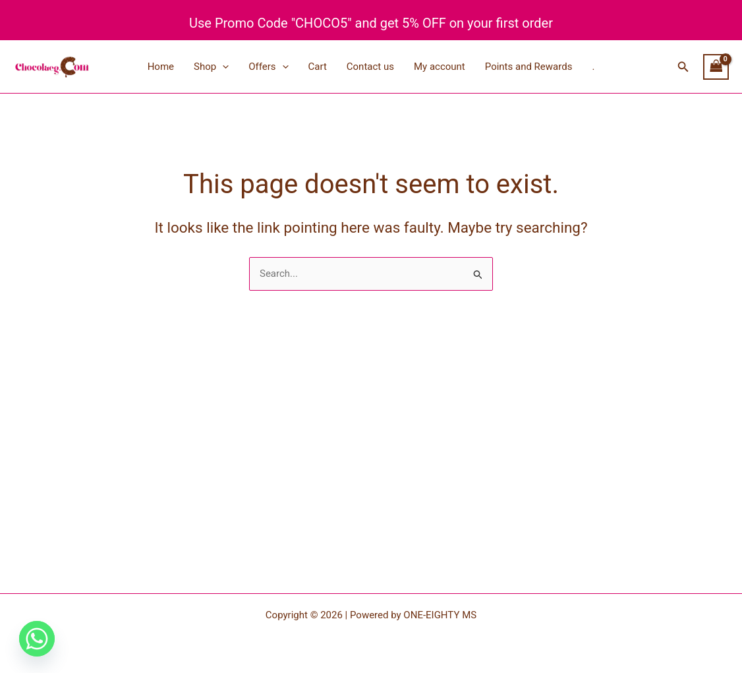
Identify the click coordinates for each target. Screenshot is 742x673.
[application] (222, 66)
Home (161, 67)
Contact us (370, 67)
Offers (268, 66)
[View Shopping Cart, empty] (716, 67)
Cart (317, 67)
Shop (211, 66)
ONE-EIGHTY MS (439, 615)
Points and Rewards (529, 67)
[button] (683, 67)
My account (439, 67)
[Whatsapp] (37, 639)
